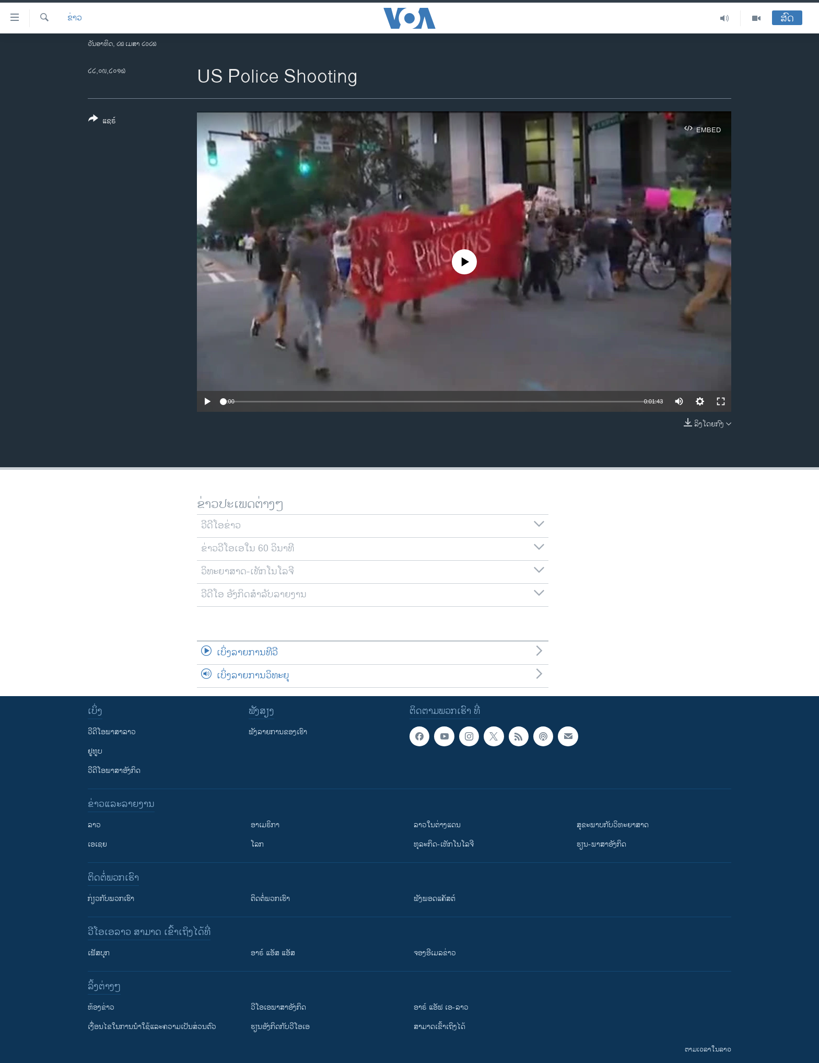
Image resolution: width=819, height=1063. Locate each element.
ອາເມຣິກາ (265, 824)
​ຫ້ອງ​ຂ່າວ (101, 1007)
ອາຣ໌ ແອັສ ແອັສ (273, 953)
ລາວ (94, 824)
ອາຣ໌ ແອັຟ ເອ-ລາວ (441, 1007)
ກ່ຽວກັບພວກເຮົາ (111, 898)
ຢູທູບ (95, 751)
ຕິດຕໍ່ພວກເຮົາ (270, 898)
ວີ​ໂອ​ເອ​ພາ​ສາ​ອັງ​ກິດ (278, 1007)
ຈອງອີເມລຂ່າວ (435, 953)
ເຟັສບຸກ (99, 953)
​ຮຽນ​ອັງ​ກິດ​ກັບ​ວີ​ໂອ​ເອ (280, 1026)
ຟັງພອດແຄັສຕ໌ (434, 898)
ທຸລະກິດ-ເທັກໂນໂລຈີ (444, 844)
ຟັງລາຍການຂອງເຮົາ (278, 731)
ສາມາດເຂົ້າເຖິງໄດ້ (439, 1026)
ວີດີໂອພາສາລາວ (112, 731)
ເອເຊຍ (97, 844)
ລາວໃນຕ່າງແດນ (437, 824)
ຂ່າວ (74, 18)
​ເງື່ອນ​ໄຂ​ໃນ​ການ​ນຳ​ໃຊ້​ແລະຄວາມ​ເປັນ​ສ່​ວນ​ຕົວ (152, 1026)
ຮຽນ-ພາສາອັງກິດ (601, 844)
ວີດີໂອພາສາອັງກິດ (114, 770)
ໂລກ (257, 844)
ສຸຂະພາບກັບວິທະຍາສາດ (613, 824)
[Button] (102, 121)
